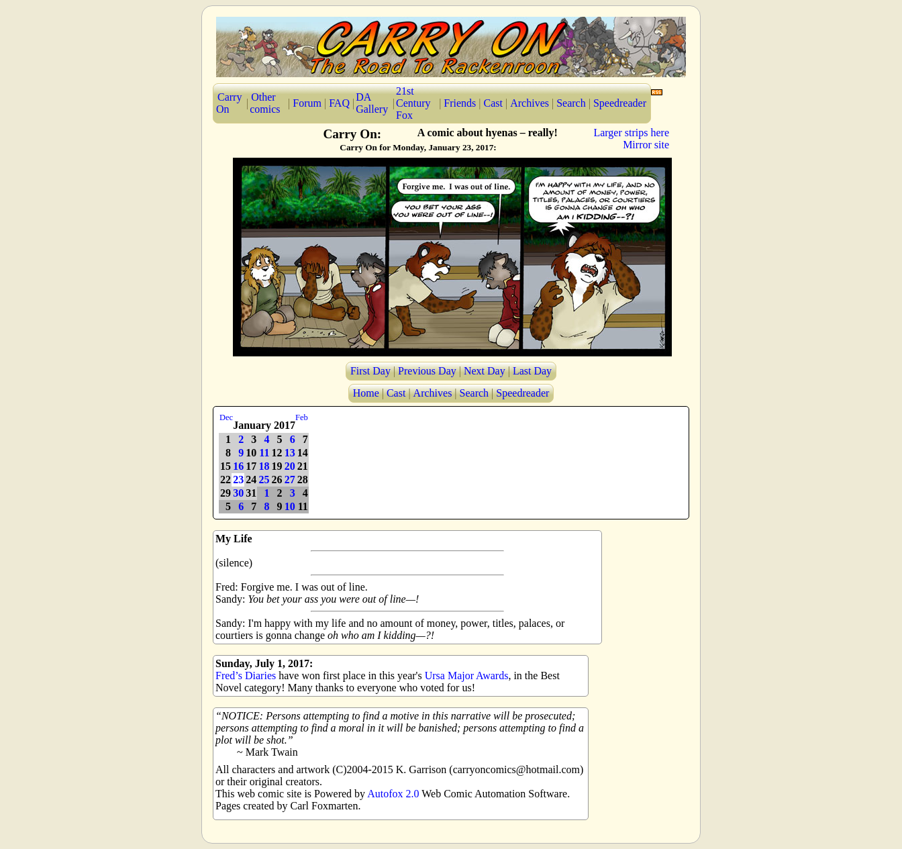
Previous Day (427, 371)
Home (366, 393)
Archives (529, 103)
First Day (370, 371)
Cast (493, 103)
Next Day (484, 371)
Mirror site (646, 144)
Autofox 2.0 (393, 793)
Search (571, 103)
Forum (307, 103)
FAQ (339, 103)
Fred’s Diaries (245, 675)
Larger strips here (631, 132)
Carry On (229, 103)
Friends (460, 103)
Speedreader (619, 103)
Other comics (265, 103)
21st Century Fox (413, 103)
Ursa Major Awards (467, 675)
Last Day (532, 371)
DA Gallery (372, 103)
